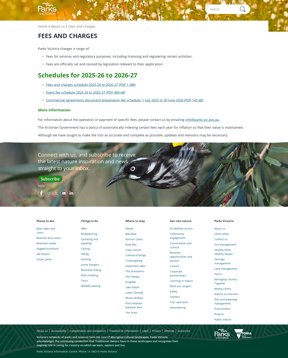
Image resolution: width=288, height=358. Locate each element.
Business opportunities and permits (181, 256)
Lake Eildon (132, 287)
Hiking (85, 254)
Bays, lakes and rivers (46, 230)
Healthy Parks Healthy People (223, 252)
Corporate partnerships (178, 273)
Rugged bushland (47, 248)
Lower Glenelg (134, 292)
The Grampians (134, 271)
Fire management (225, 244)
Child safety (221, 234)
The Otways (132, 276)
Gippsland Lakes (135, 266)
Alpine (129, 228)
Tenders (175, 297)
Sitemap (169, 331)
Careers (174, 266)
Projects (219, 314)
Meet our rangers (180, 286)
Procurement (222, 309)
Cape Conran (133, 250)
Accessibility (58, 331)
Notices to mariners (226, 294)
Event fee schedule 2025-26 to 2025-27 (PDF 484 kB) (85, 92)
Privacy (41, 185)
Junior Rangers (90, 264)
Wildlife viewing (90, 286)
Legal (145, 331)
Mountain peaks (46, 243)
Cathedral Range (135, 255)
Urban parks (44, 259)
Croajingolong (134, 260)
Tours (84, 280)
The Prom (131, 312)
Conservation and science (181, 245)
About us (58, 26)
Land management (225, 268)
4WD (84, 228)
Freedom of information (124, 331)
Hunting (86, 259)
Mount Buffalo (134, 298)
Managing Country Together (225, 281)
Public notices (222, 319)
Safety (173, 291)
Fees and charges (82, 26)
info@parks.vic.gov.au (202, 119)
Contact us (220, 239)
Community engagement (177, 236)
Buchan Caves (134, 239)
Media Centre (222, 288)
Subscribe (50, 178)
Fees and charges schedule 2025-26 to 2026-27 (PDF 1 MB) (91, 84)
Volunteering (178, 307)
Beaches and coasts (49, 238)
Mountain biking (91, 270)
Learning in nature (181, 281)
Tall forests (43, 254)
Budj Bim (131, 244)
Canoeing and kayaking (89, 241)
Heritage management (222, 261)
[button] (242, 9)
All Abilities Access (181, 228)
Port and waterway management (225, 301)
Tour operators (179, 302)
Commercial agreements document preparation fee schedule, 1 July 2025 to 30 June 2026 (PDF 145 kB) (124, 100)
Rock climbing (89, 275)
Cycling (85, 248)
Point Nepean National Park (133, 305)
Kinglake (130, 282)
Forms (218, 274)
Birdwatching (89, 234)
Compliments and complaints (88, 331)
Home (42, 26)
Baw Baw (130, 234)
